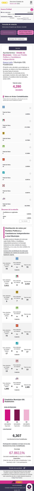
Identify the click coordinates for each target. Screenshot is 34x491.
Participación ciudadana (6, 16)
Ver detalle (24, 221)
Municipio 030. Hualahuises (16, 39)
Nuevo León (8, 62)
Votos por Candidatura (8, 32)
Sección (18, 48)
